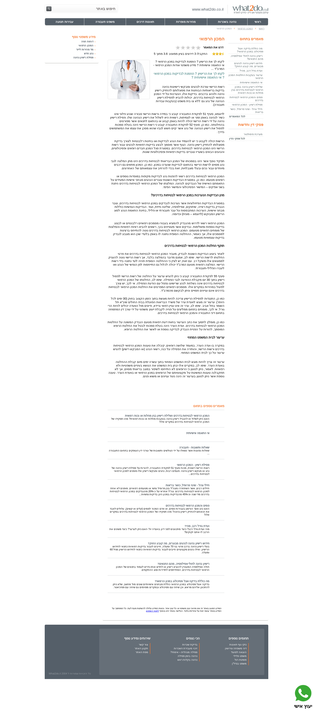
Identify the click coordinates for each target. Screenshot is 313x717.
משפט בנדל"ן (239, 663)
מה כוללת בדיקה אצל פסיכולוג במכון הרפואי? (182, 581)
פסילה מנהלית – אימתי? (183, 652)
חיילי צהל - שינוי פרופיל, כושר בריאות (187, 485)
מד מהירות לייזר (84, 49)
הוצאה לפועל (239, 652)
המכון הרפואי (85, 45)
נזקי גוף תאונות (238, 644)
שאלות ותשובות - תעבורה (194, 447)
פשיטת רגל (241, 659)
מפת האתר (142, 652)
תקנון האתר (141, 648)
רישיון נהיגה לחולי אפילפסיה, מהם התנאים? (183, 563)
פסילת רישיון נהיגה (83, 57)
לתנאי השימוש (152, 611)
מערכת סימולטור (253, 134)
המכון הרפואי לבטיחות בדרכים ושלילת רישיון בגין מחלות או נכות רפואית (167, 415)
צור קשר (143, 644)
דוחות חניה (87, 41)
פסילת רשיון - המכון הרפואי (193, 464)
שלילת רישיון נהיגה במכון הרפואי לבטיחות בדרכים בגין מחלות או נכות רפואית (247, 89)
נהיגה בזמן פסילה (187, 655)
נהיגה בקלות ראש (187, 659)
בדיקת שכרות (189, 644)
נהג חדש (88, 53)
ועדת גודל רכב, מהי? (197, 526)
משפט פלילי (240, 655)
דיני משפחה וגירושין (236, 648)
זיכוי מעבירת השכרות (185, 648)
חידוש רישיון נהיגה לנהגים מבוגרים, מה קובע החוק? (178, 543)
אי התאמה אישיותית (197, 433)
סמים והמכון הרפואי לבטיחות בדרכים (187, 505)
